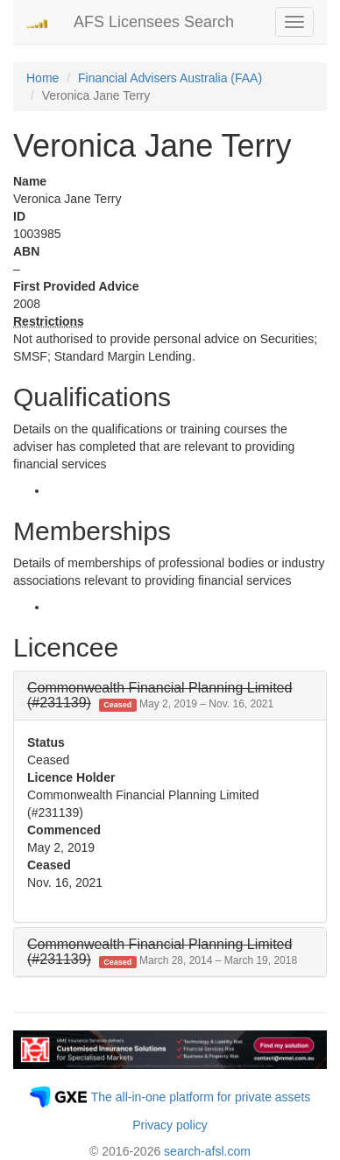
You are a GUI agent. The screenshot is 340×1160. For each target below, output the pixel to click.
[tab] (170, 695)
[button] (159, 695)
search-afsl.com (207, 1151)
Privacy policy (170, 1125)
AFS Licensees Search (154, 22)
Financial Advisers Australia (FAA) (170, 78)
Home (42, 78)
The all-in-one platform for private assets (201, 1097)
